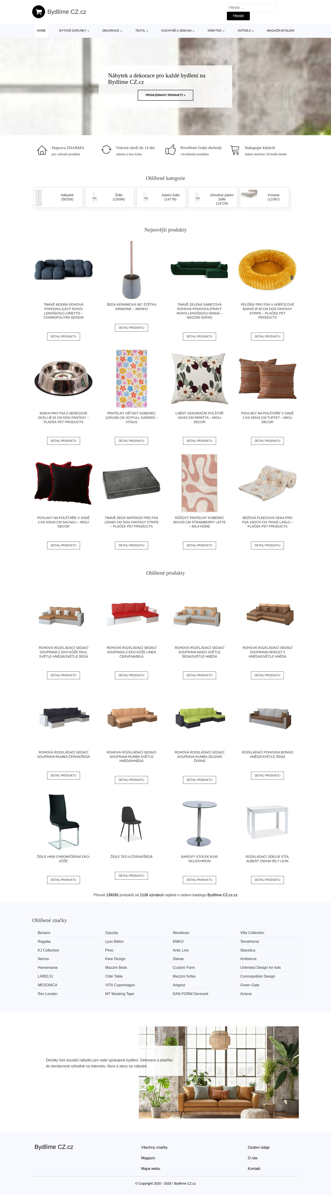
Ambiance (251, 959)
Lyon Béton (115, 941)
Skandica (250, 950)
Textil (140, 30)
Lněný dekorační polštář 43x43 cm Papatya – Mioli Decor (200, 417)
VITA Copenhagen (121, 985)
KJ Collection (48, 950)
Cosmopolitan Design (260, 976)
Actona (249, 993)
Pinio (110, 950)
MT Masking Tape (120, 993)
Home (41, 30)
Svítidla (244, 30)
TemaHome (252, 941)
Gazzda (112, 933)
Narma (43, 959)
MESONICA (47, 985)
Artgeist (181, 985)
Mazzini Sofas (186, 976)
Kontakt (254, 1168)
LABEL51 (46, 976)
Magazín (148, 1158)
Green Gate (253, 985)
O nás (253, 1158)
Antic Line (183, 950)
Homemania (48, 967)
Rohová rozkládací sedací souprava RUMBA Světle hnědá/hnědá (131, 756)
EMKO (180, 941)
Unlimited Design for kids (263, 967)
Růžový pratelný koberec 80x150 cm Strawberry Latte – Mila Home (199, 522)
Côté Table (115, 976)
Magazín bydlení (280, 30)
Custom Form (186, 967)
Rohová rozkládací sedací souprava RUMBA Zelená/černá (199, 756)
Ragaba (44, 941)
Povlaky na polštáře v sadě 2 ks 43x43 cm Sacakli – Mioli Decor (63, 522)
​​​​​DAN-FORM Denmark (193, 993)
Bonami (44, 933)
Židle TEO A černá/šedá (131, 856)
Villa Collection (255, 933)
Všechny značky (154, 1147)
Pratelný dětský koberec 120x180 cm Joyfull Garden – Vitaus (131, 417)
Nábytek (215, 30)
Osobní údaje (259, 1147)
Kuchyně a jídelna (176, 30)
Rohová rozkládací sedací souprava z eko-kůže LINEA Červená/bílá (131, 652)
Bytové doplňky (72, 30)
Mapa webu (150, 1168)
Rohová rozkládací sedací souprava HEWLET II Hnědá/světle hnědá (267, 652)
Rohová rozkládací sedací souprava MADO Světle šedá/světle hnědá (199, 652)
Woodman (183, 933)
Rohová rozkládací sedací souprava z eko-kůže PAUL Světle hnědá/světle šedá (63, 652)
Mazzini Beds (117, 967)
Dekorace (111, 30)
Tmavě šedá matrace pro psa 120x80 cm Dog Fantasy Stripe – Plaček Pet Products (131, 522)
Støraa (180, 959)
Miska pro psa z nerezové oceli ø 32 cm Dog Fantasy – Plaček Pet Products (63, 417)
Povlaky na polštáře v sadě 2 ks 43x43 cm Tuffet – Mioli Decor (267, 417)
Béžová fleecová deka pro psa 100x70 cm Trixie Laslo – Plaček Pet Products (267, 522)
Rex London (48, 993)
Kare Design (116, 959)
